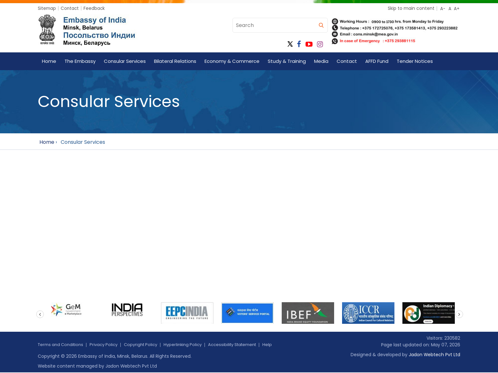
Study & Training (287, 61)
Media (321, 61)
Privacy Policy (108, 345)
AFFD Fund (376, 61)
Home (49, 61)
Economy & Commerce (232, 61)
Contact (70, 8)
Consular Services (125, 61)
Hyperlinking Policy (192, 345)
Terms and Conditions (62, 345)
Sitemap (47, 8)
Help (282, 345)
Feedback (95, 8)
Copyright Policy (147, 345)
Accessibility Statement (245, 345)
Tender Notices (415, 61)
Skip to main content (411, 8)
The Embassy (80, 61)
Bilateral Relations (175, 61)
